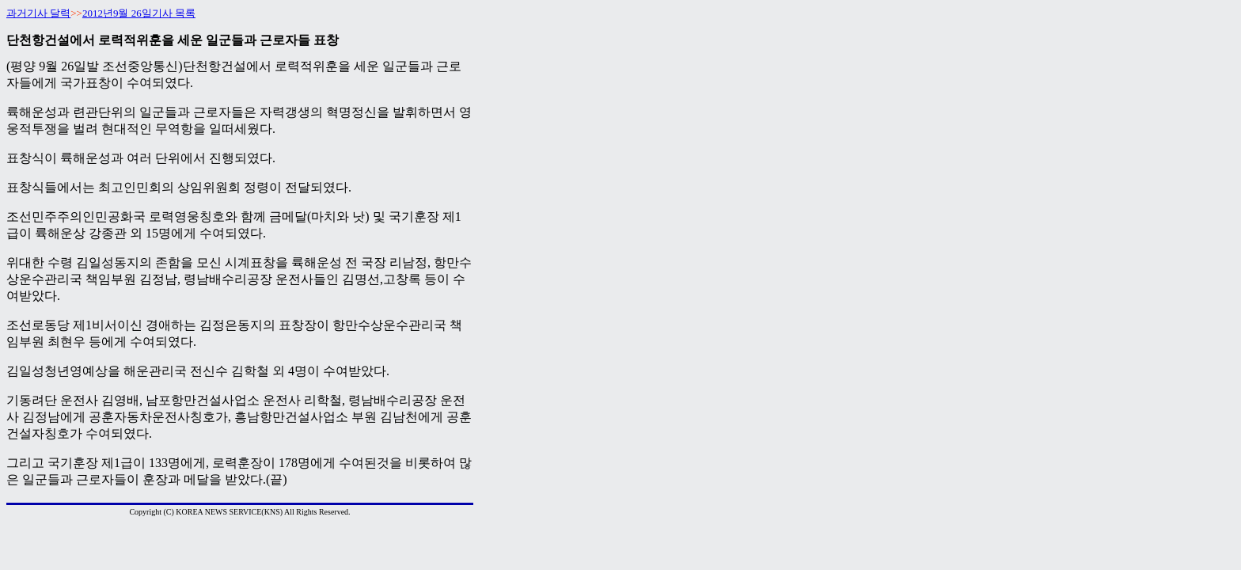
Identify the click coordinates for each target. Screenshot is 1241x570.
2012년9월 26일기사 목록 (138, 13)
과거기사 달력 (38, 13)
